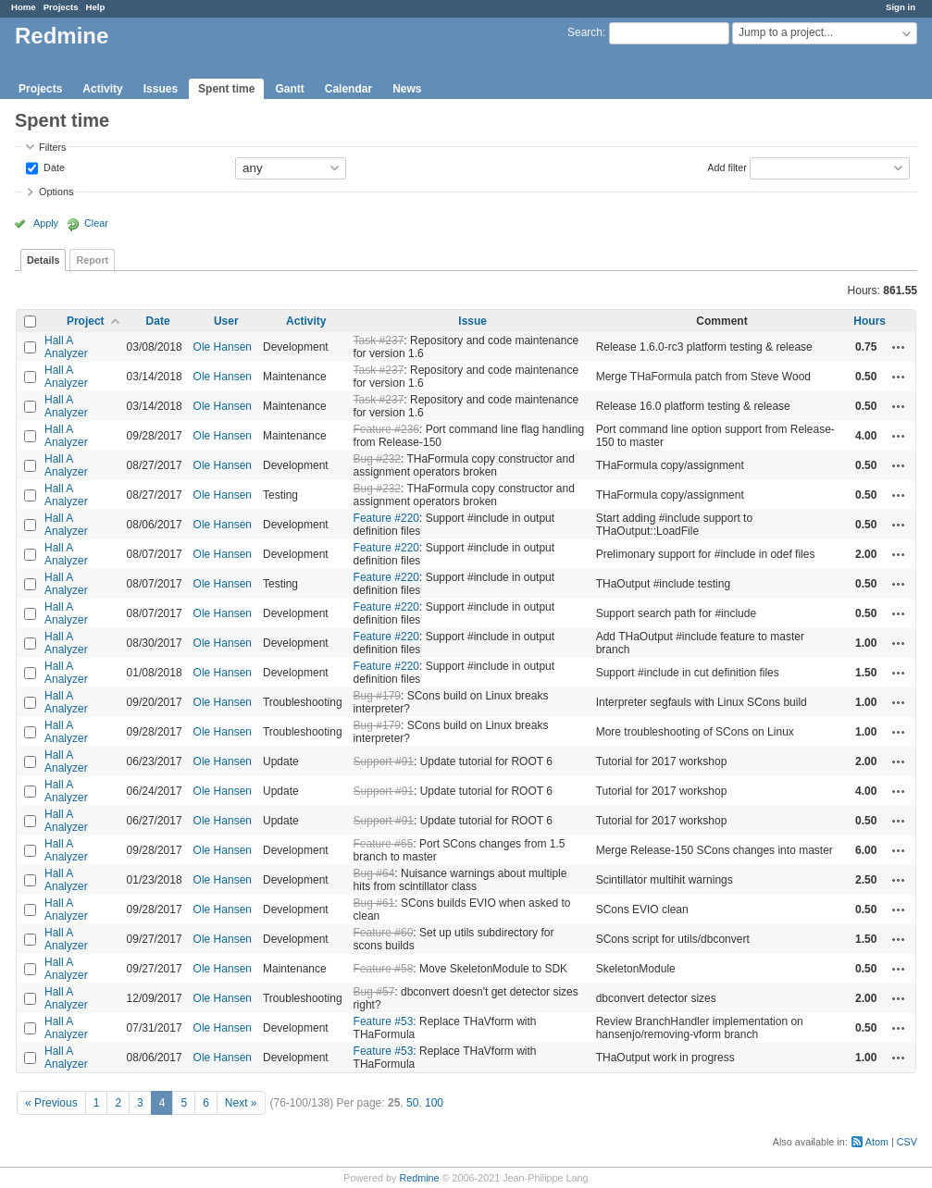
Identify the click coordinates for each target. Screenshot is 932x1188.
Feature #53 (384, 1021)
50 (412, 1102)
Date (53, 166)
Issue (472, 321)
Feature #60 (384, 932)
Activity (102, 88)
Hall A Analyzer (66, 347)
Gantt (289, 88)
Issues (160, 88)
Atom (877, 1141)
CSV (907, 1141)
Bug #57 (374, 991)
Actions (898, 347)
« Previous (51, 1102)
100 (434, 1102)
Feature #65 (384, 843)
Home (23, 7)
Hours (869, 321)
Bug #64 (374, 873)
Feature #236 (386, 429)
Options (56, 191)
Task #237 (379, 340)
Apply (45, 223)
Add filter (727, 166)
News (406, 88)
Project (86, 321)
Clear (96, 223)
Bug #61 (374, 903)
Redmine (419, 1177)
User (226, 321)
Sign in (900, 7)
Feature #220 (386, 518)
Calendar (348, 88)
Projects (61, 7)
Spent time (226, 88)
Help (96, 7)
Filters (52, 147)
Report (92, 260)
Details (43, 260)
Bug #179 (377, 695)
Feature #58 (384, 968)
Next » (241, 1102)
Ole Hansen (222, 346)
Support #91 (384, 761)
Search (585, 32)
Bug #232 (377, 458)
